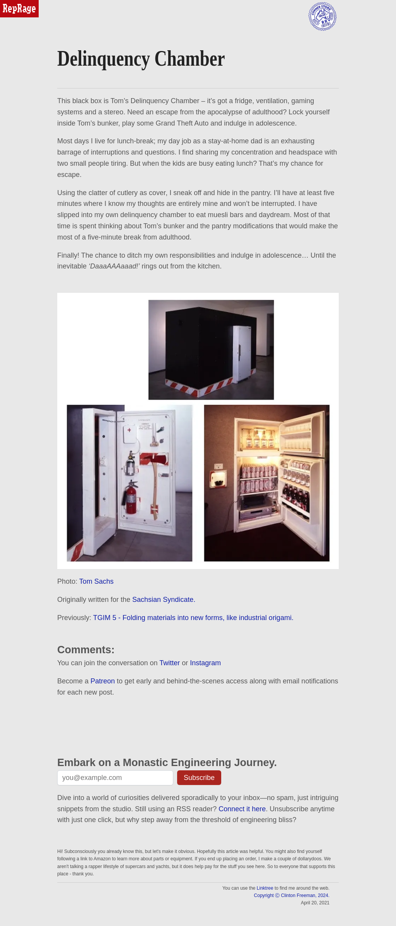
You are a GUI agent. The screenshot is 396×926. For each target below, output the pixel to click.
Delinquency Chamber (141, 58)
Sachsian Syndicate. (163, 599)
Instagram (205, 663)
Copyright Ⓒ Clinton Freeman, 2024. (291, 895)
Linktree (265, 888)
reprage (10, 3)
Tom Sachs (96, 581)
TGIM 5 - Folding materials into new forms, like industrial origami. (193, 618)
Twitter (169, 663)
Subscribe (199, 778)
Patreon (102, 681)
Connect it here (242, 809)
